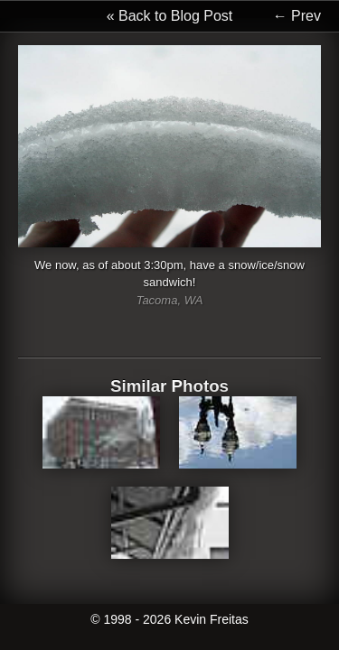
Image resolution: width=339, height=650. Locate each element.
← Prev (297, 15)
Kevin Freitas (211, 619)
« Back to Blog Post (170, 15)
